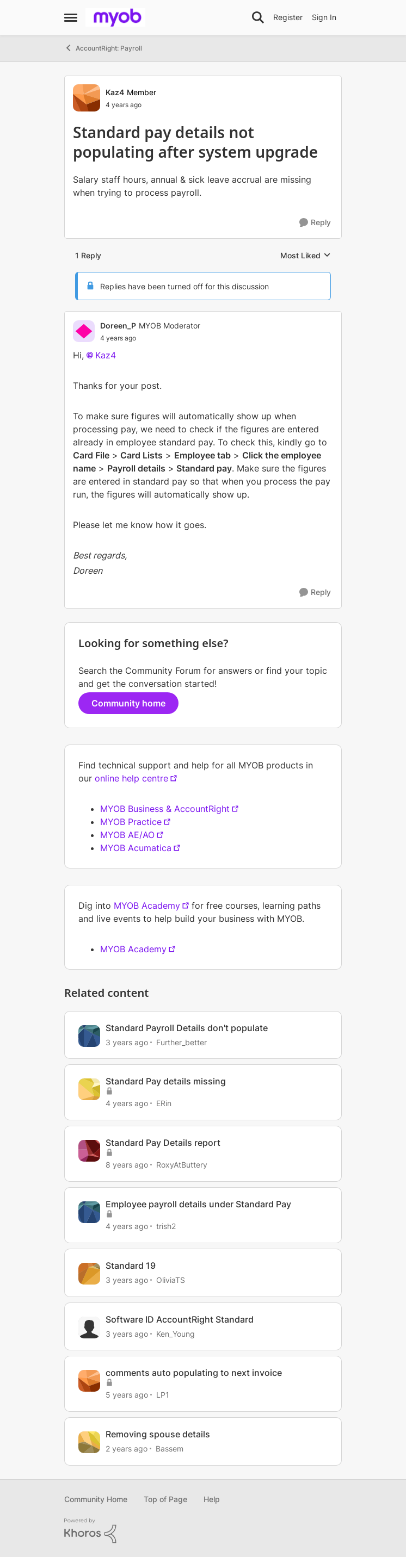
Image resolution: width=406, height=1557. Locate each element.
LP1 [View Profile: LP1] (162, 1394)
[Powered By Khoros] (203, 1530)
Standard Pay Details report (163, 1142)
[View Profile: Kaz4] (86, 97)
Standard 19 (131, 1265)
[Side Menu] (71, 17)
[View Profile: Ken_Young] (89, 1327)
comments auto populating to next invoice (194, 1372)
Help (212, 1499)
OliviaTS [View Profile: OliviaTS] (170, 1280)
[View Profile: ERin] (89, 1089)
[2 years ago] (126, 1448)
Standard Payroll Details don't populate (187, 1027)
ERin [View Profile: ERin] (163, 1103)
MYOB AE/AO (127, 834)
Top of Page (165, 1499)
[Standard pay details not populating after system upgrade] (150, 338)
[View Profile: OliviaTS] (89, 1274)
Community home (128, 703)
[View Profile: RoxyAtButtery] (89, 1151)
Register (288, 17)
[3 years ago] (127, 1041)
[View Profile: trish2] (89, 1212)
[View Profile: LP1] (89, 1381)
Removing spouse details (158, 1434)
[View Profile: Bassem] (89, 1442)
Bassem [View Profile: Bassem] (169, 1448)
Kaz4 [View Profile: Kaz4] (115, 92)
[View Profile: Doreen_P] (84, 331)
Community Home (95, 1499)
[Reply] (315, 222)
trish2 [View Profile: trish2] (166, 1226)
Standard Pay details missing (166, 1081)
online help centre (131, 778)
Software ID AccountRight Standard (180, 1319)
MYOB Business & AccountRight (165, 808)
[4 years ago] (127, 1103)
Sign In (324, 17)
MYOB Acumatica (135, 847)
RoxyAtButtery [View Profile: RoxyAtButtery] (181, 1164)
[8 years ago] (127, 1164)
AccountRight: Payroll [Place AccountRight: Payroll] (103, 48)
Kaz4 (105, 355)
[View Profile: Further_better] (89, 1036)
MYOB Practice (131, 821)
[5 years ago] (127, 1394)
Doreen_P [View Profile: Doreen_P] (118, 325)
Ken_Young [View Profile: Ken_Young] (175, 1333)
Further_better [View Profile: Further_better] (181, 1041)
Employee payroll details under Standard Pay (198, 1204)
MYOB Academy (147, 905)
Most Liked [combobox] (305, 256)
